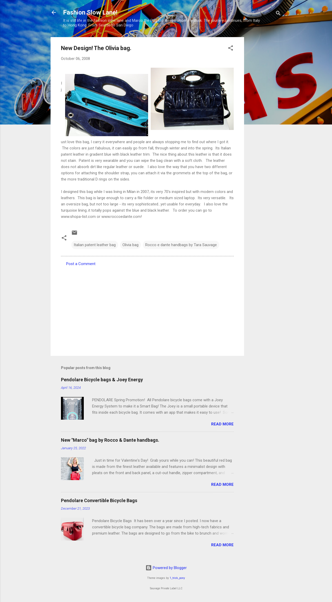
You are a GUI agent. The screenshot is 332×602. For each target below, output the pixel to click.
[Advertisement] (264, 115)
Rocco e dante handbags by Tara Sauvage (181, 245)
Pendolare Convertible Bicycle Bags (99, 500)
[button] (230, 49)
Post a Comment (80, 263)
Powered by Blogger (166, 567)
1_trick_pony (177, 578)
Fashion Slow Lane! (90, 12)
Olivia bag (130, 245)
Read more (222, 424)
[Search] (278, 14)
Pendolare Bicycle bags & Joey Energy (102, 379)
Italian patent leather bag (95, 245)
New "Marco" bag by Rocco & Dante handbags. (110, 440)
